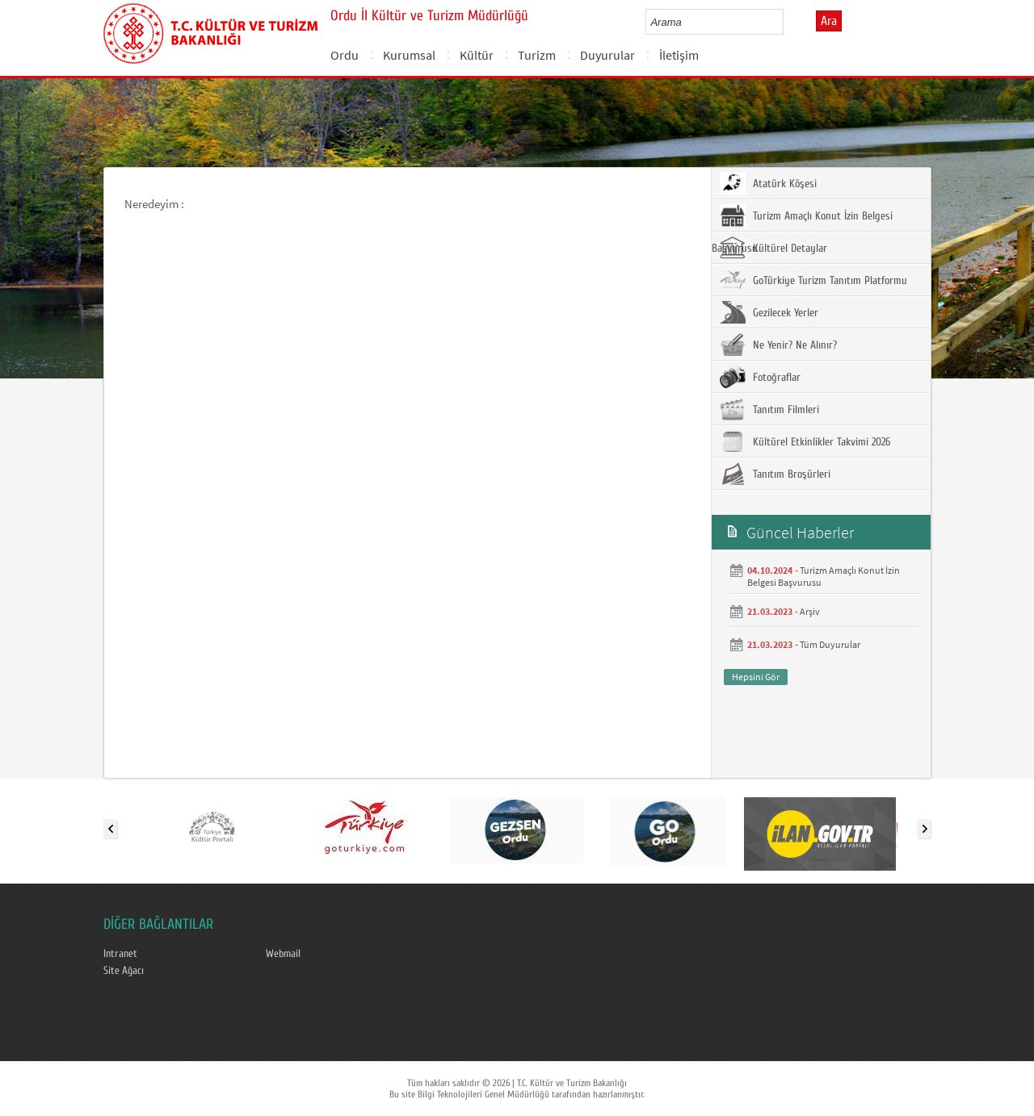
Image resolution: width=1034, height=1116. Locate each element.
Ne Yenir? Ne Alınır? (778, 344)
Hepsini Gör (756, 677)
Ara (829, 21)
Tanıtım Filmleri (769, 409)
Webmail (283, 953)
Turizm (537, 55)
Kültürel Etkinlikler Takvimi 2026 (805, 441)
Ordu (344, 55)
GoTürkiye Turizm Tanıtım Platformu (813, 280)
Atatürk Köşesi (768, 183)
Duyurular (607, 55)
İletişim (679, 55)
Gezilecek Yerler (769, 312)
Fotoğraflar (760, 377)
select (788, 22)
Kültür (477, 55)
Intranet (120, 953)
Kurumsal (409, 55)
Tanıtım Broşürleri (775, 473)
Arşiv (810, 611)
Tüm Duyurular (830, 644)
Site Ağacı (123, 970)
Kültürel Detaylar (773, 247)
